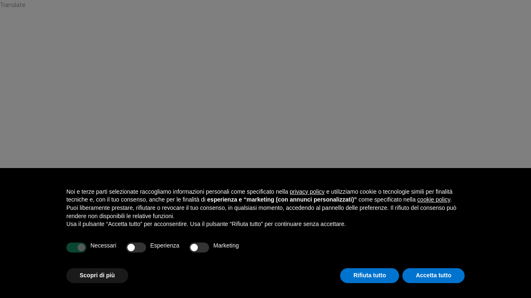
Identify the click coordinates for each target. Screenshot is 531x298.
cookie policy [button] (433, 199)
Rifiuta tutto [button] (369, 275)
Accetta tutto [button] (433, 275)
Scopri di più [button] (97, 275)
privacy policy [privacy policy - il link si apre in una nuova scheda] (307, 191)
